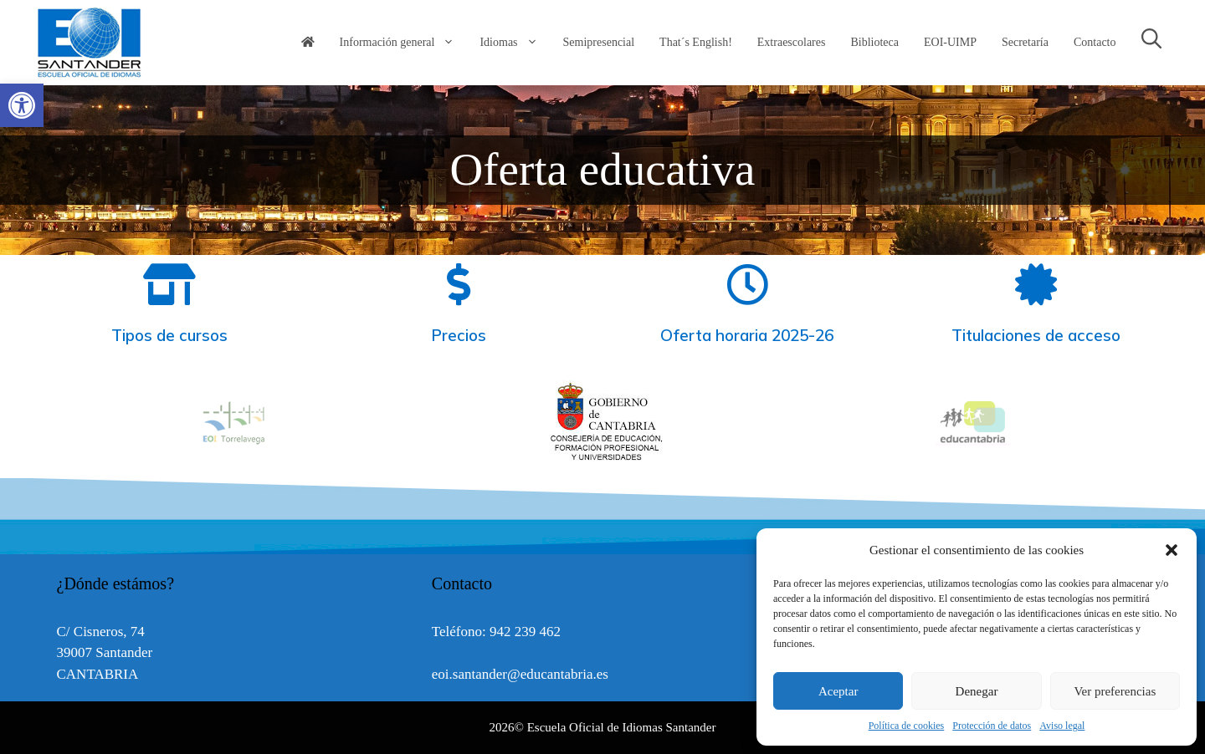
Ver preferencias (1115, 691)
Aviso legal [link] (1061, 725)
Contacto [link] (1095, 42)
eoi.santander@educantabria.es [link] (520, 674)
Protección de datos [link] (991, 725)
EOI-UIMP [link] (950, 42)
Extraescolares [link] (791, 42)
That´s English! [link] (695, 42)
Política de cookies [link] (907, 725)
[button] (1171, 550)
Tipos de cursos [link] (169, 335)
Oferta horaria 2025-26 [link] (746, 335)
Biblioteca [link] (874, 42)
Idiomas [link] (514, 43)
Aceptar (838, 691)
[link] (22, 105)
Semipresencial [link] (599, 42)
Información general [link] (404, 43)
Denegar (977, 691)
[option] (603, 422)
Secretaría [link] (1025, 42)
